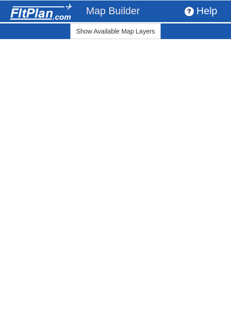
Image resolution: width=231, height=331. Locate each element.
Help (201, 11)
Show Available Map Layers (115, 31)
